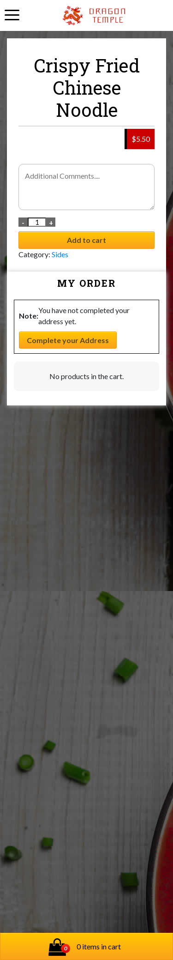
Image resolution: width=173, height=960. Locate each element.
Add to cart (86, 239)
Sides (60, 254)
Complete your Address (68, 340)
